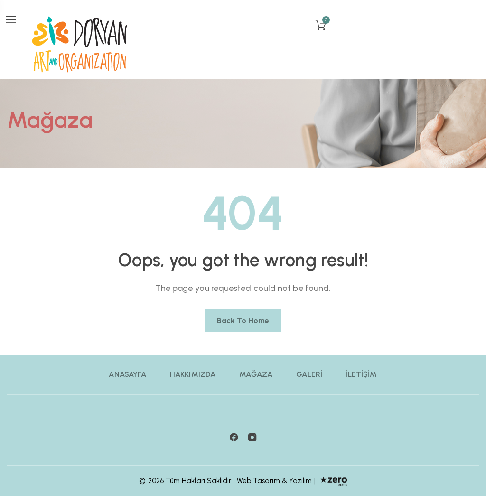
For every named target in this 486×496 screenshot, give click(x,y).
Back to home (243, 320)
